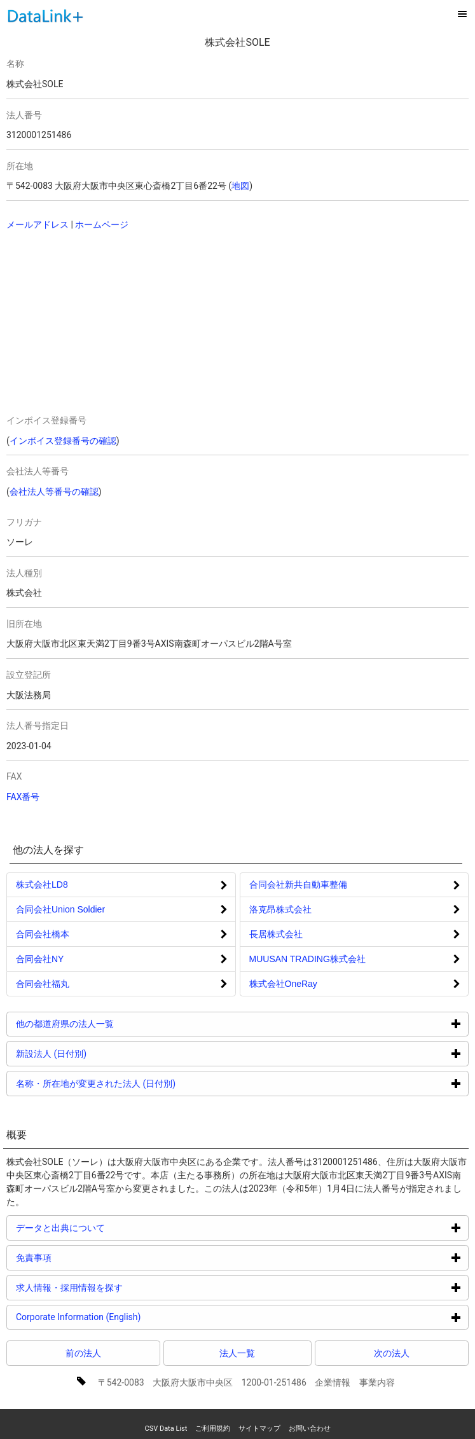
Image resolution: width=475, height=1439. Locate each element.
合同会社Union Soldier (60, 909)
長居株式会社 (276, 934)
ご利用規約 (212, 1428)
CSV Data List (165, 1428)
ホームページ (101, 224)
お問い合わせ (310, 1428)
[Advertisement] (115, 323)
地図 (240, 186)
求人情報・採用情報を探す (117, 1287)
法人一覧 (237, 1353)
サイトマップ (259, 1428)
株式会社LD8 (42, 884)
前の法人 (83, 1353)
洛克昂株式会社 (280, 909)
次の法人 (392, 1353)
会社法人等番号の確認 (54, 491)
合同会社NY (40, 959)
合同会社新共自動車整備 (298, 884)
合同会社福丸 (42, 984)
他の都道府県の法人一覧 (113, 1023)
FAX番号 (23, 797)
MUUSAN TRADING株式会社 (307, 959)
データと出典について (108, 1227)
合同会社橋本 (42, 934)
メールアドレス (37, 224)
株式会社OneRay (283, 984)
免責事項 (82, 1257)
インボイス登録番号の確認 (63, 441)
